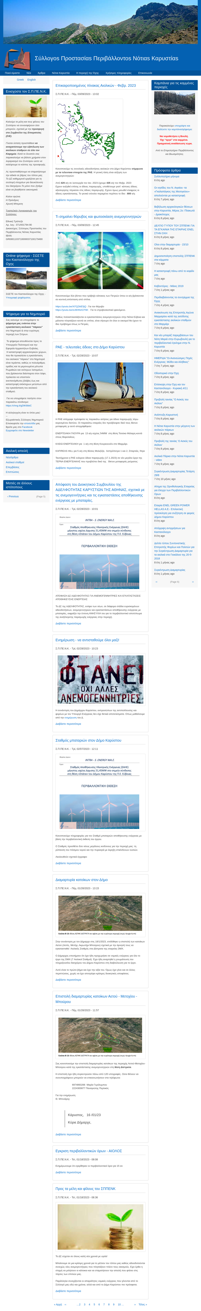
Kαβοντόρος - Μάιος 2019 (168, 286)
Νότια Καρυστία (61, 73)
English (31, 79)
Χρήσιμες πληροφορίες (118, 73)
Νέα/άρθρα (12, 457)
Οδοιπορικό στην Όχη (166, 373)
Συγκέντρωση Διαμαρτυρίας (169, 569)
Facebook (27, 427)
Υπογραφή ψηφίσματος (18, 297)
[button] (89, 131)
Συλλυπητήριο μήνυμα (166, 176)
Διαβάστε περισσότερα (68, 200)
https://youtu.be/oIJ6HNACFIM (71, 310)
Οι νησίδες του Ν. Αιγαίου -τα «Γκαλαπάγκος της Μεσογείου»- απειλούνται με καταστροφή (172, 191)
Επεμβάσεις (12, 467)
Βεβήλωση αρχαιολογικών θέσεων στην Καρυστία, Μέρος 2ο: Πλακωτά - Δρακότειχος (174, 210)
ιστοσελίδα (29, 423)
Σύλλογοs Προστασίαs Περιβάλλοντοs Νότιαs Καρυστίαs (106, 58)
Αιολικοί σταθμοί (15, 462)
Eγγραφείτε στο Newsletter (20, 430)
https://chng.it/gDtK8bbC (19, 405)
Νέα (29, 73)
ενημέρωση (71, 717)
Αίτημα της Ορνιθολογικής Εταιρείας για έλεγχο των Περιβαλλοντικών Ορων (174, 490)
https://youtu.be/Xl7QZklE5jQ (70, 306)
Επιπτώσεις (12, 471)
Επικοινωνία (145, 73)
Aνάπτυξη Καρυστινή (166, 414)
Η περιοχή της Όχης (87, 73)
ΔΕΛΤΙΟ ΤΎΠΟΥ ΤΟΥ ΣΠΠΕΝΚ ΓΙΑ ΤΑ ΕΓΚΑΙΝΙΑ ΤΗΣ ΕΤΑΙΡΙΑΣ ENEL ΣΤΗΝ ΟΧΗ (174, 229)
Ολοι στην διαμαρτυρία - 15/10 (171, 244)
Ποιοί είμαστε (12, 73)
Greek (20, 79)
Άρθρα (41, 73)
